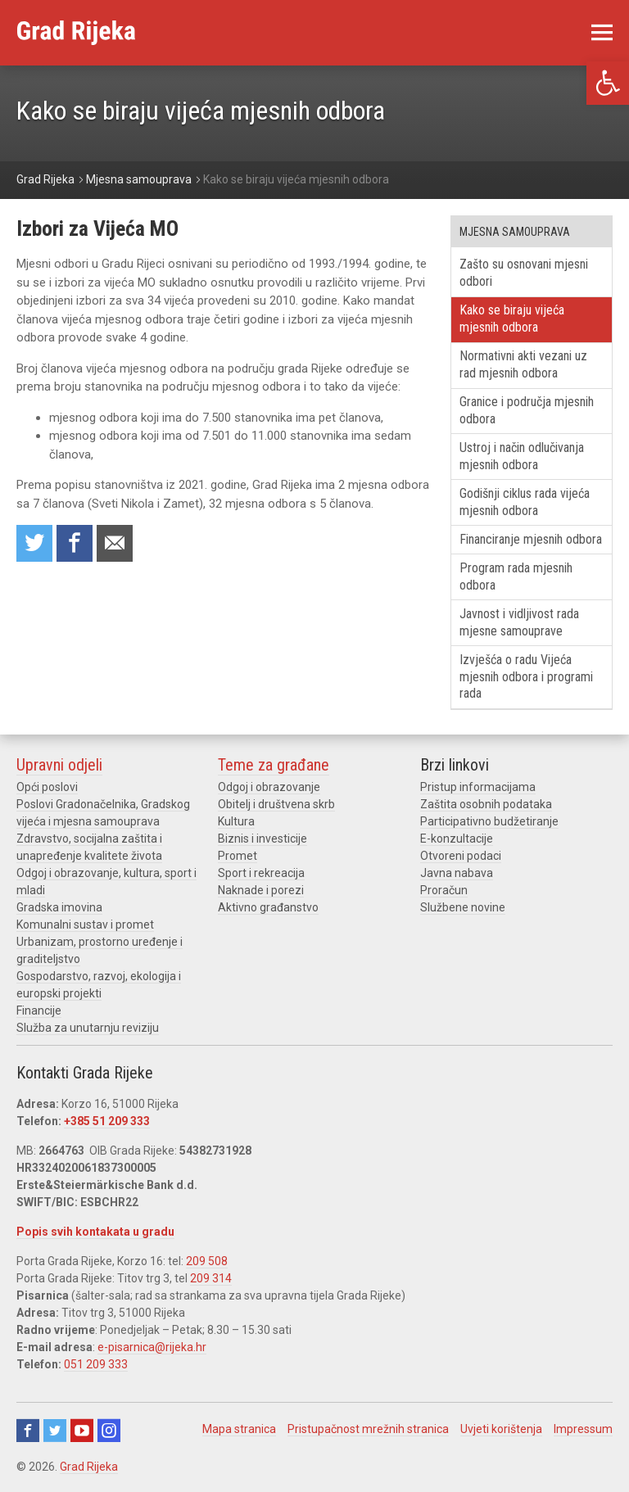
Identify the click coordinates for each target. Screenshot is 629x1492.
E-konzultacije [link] (456, 838)
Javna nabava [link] (456, 872)
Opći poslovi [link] (47, 786)
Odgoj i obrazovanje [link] (269, 786)
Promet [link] (237, 855)
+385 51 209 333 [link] (107, 1121)
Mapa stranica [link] (239, 1428)
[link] (607, 83)
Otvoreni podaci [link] (460, 855)
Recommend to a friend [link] (115, 543)
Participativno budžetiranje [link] (489, 821)
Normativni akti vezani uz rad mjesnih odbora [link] (523, 364)
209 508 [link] (207, 1261)
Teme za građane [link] (273, 765)
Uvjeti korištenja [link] (501, 1428)
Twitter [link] (54, 1430)
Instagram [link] (108, 1430)
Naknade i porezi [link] (261, 890)
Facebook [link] (27, 1430)
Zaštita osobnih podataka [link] (486, 804)
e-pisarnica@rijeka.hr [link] (151, 1347)
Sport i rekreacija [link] (261, 872)
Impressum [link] (583, 1428)
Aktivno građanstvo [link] (268, 907)
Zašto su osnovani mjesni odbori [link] (523, 272)
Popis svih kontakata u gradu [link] (95, 1231)
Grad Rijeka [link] (89, 1466)
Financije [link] (38, 1010)
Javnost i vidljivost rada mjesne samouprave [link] (519, 622)
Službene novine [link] (462, 907)
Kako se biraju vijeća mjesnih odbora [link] (511, 318)
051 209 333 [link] (96, 1364)
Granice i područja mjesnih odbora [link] (526, 410)
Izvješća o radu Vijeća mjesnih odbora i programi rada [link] (526, 677)
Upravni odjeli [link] (59, 765)
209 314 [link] (211, 1278)
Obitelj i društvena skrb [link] (276, 804)
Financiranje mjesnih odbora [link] (530, 539)
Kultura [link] (236, 821)
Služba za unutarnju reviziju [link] (87, 1027)
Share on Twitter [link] (34, 543)
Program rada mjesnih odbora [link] (515, 576)
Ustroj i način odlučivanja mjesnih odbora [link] (521, 456)
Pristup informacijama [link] (478, 786)
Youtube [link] (81, 1430)
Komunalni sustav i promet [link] (85, 924)
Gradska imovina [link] (59, 907)
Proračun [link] (444, 890)
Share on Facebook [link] (75, 543)
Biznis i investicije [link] (262, 838)
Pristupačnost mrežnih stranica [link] (368, 1428)
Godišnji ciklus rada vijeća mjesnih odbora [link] (524, 502)
